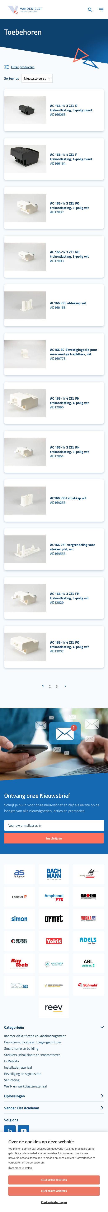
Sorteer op (11, 78)
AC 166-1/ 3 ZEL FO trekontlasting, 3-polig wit (69, 205)
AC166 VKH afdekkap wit (68, 498)
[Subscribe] (54, 838)
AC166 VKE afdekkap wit (68, 303)
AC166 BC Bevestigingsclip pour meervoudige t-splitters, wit (73, 352)
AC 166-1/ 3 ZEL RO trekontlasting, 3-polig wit (69, 254)
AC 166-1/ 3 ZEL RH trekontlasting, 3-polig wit (69, 449)
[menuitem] (35, 1036)
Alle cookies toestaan (54, 1180)
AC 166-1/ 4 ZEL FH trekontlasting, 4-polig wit (69, 400)
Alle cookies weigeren (54, 1191)
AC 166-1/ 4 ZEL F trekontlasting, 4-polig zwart (71, 156)
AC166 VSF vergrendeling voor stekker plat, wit (72, 547)
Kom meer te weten (20, 1168)
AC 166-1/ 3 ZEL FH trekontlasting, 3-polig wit (69, 596)
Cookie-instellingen (54, 1202)
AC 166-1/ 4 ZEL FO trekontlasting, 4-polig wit (69, 644)
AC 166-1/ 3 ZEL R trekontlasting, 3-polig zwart (71, 108)
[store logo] (25, 10)
